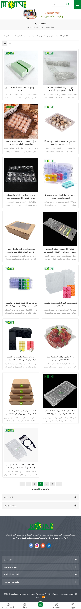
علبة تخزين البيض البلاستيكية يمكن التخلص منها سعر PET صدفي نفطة (21, 196)
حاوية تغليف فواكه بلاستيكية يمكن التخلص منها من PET (60, 358)
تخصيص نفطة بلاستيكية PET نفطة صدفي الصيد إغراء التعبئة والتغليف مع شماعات (60, 250)
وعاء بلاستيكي (49, 27)
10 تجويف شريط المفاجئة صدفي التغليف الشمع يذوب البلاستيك (60, 89)
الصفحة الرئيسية (34, 27)
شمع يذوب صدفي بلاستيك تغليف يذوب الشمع (21, 89)
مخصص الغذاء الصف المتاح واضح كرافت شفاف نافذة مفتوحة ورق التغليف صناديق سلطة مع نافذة (21, 250)
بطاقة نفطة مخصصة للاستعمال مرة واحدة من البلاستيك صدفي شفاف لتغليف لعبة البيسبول (21, 466)
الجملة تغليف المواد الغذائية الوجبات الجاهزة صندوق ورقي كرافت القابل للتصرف (21, 412)
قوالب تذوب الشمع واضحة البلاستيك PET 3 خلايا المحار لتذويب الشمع (60, 412)
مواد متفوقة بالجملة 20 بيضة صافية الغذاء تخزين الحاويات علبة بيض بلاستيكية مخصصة (21, 142)
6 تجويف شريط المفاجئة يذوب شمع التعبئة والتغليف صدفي (60, 196)
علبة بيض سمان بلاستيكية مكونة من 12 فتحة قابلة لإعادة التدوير (60, 142)
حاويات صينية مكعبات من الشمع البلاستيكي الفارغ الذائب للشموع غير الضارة (21, 358)
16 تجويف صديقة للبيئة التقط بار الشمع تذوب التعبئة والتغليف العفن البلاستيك (20, 304)
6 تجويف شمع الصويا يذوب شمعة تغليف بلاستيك (60, 304)
